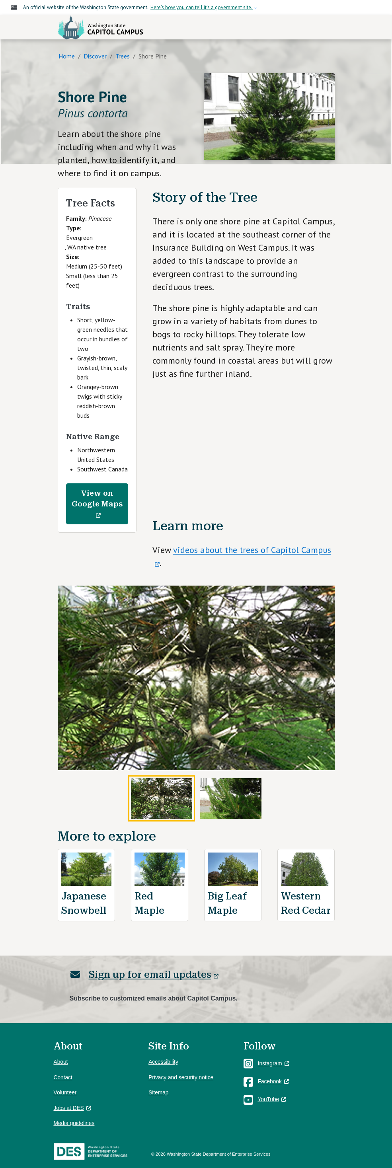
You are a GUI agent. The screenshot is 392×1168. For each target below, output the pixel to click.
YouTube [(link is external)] (271, 1099)
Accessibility (163, 1062)
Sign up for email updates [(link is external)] (153, 974)
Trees (122, 56)
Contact (63, 1077)
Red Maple (149, 903)
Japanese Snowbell (83, 903)
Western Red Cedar (306, 903)
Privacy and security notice (180, 1077)
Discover (95, 56)
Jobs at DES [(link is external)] (72, 1108)
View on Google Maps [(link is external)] (97, 504)
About (61, 1062)
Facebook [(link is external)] (273, 1081)
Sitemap (158, 1093)
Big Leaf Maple (227, 903)
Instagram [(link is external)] (273, 1064)
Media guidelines (74, 1123)
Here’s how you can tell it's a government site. (201, 7)
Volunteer (65, 1093)
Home (67, 56)
